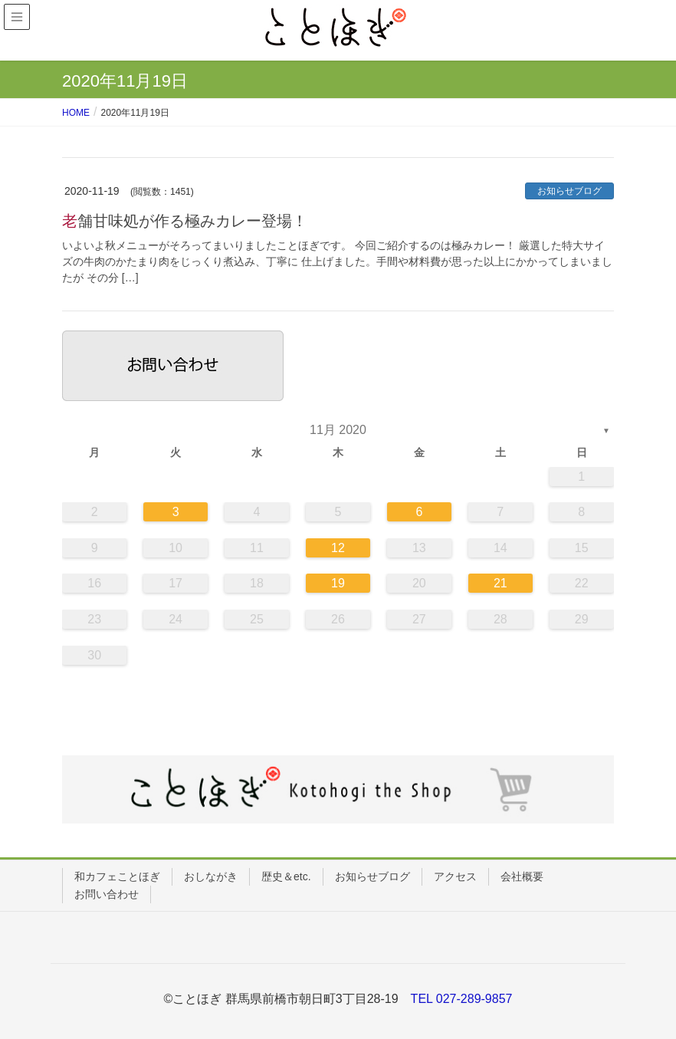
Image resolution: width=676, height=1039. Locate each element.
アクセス (455, 876)
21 (500, 583)
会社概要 (521, 876)
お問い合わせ (106, 894)
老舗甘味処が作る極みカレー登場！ (184, 220)
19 (338, 583)
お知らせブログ (569, 191)
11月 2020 (338, 429)
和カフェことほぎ (117, 876)
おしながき (211, 876)
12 (338, 547)
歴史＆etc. (286, 876)
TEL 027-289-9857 (462, 998)
